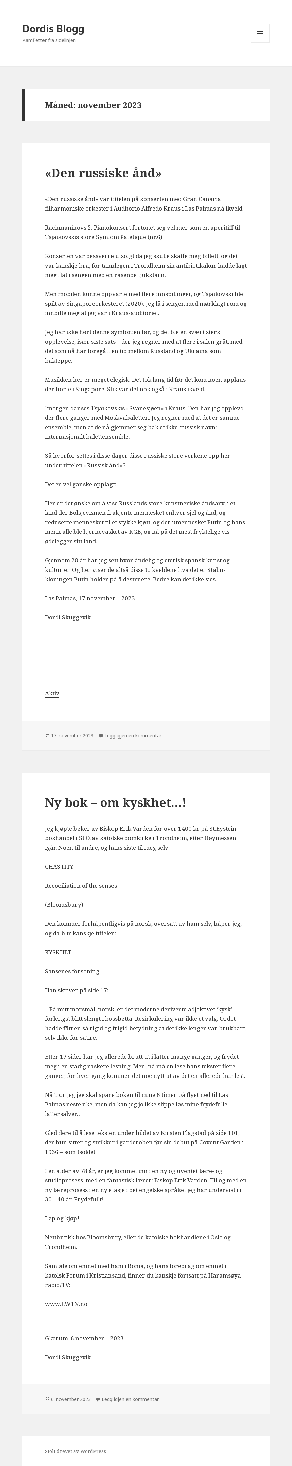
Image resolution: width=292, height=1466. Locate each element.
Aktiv (52, 693)
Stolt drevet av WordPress (75, 1451)
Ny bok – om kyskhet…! (115, 802)
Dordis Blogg (53, 28)
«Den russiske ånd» (103, 173)
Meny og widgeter (260, 42)
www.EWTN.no (66, 1304)
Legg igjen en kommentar (132, 735)
